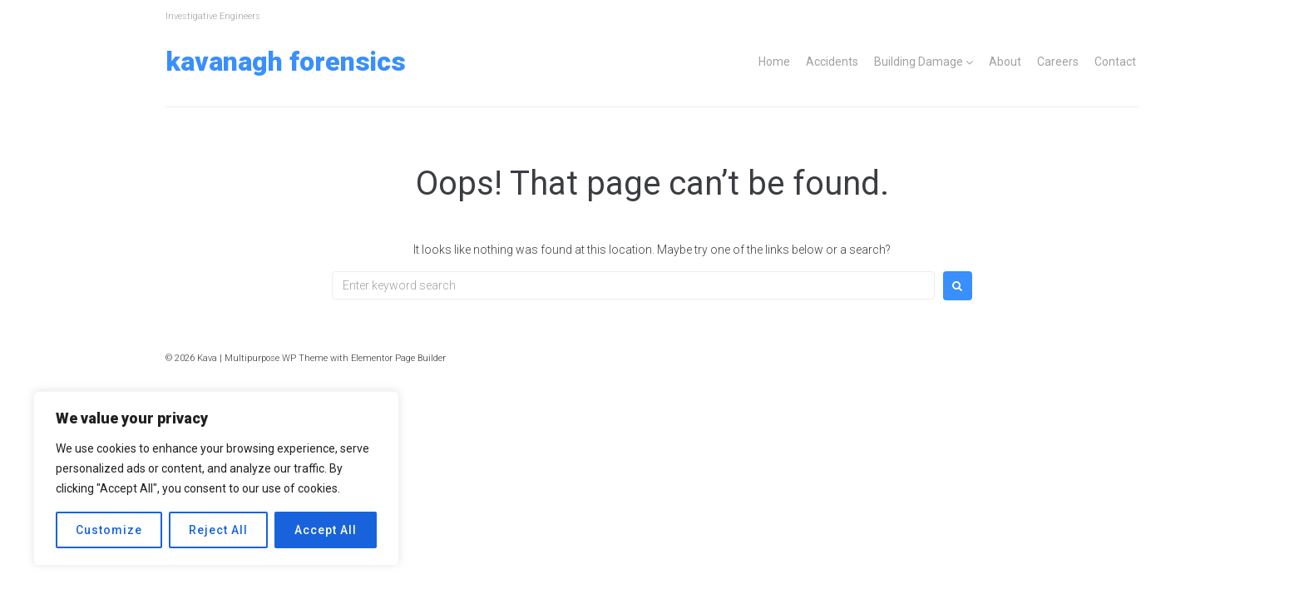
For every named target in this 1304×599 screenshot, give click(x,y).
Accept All (325, 530)
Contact (1115, 61)
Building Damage (918, 61)
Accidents (832, 61)
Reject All (218, 530)
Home (774, 61)
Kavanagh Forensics (285, 61)
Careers (1058, 61)
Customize (109, 530)
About (1005, 61)
